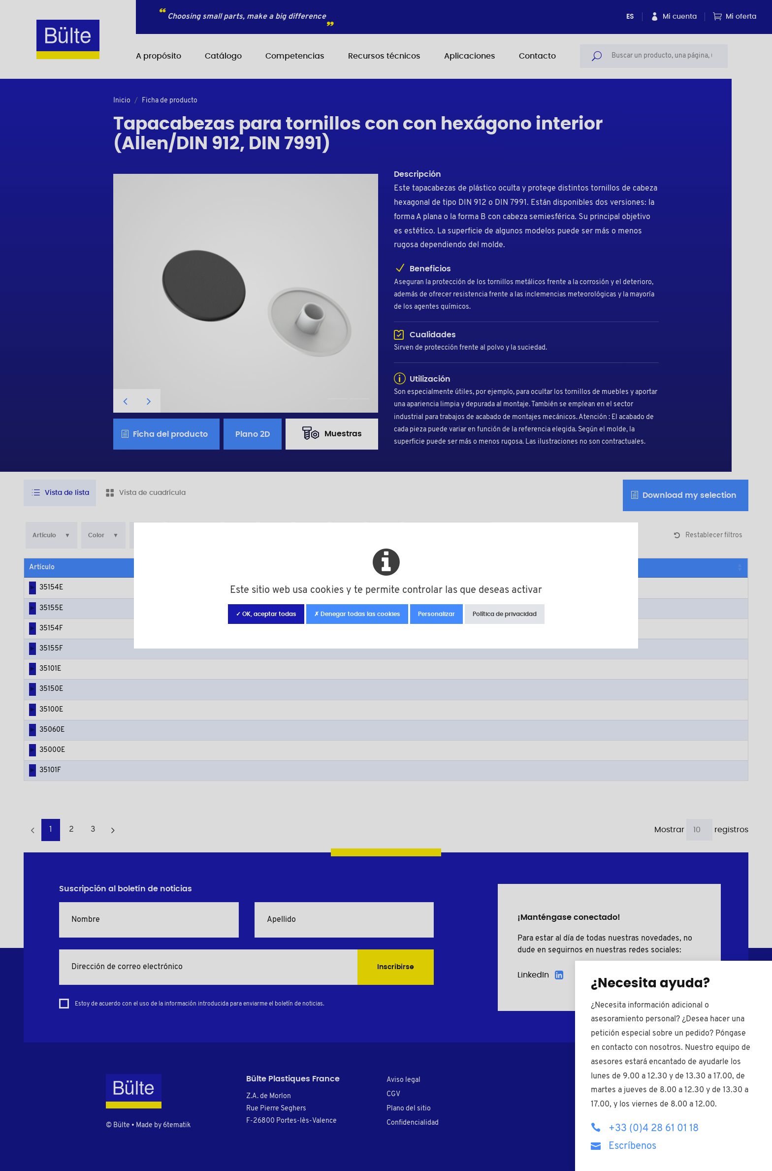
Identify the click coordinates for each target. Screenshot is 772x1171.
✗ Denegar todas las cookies (357, 614)
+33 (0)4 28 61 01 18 (645, 1128)
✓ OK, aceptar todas (266, 614)
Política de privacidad (505, 614)
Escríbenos (623, 1145)
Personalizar (436, 614)
